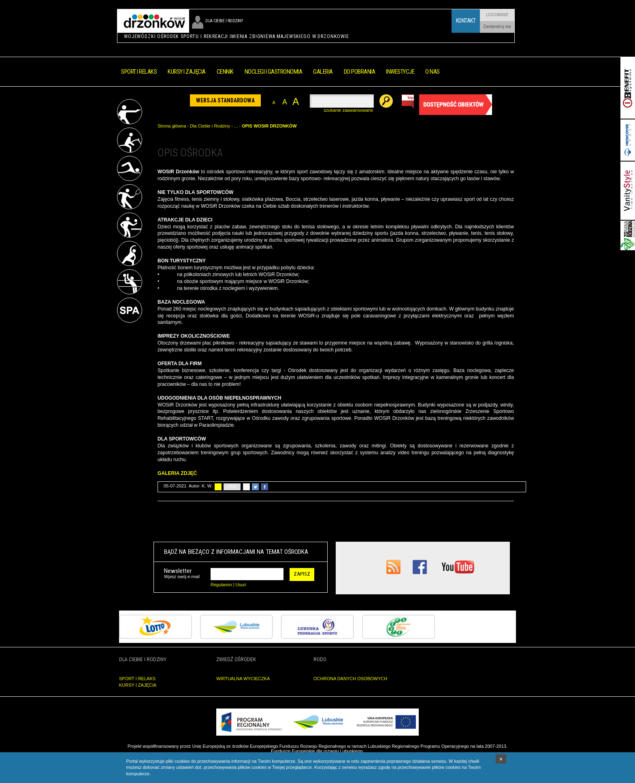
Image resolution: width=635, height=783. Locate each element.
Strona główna (172, 125)
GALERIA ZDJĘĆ (178, 473)
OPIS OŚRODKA (190, 153)
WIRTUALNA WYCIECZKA (243, 678)
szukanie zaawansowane (348, 110)
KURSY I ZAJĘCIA (137, 685)
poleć (246, 486)
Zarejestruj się (497, 26)
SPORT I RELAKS (137, 678)
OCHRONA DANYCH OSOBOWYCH (350, 678)
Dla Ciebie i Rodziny (210, 125)
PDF (232, 486)
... (236, 125)
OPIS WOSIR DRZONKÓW (269, 125)
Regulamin (221, 584)
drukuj (218, 486)
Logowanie (497, 14)
